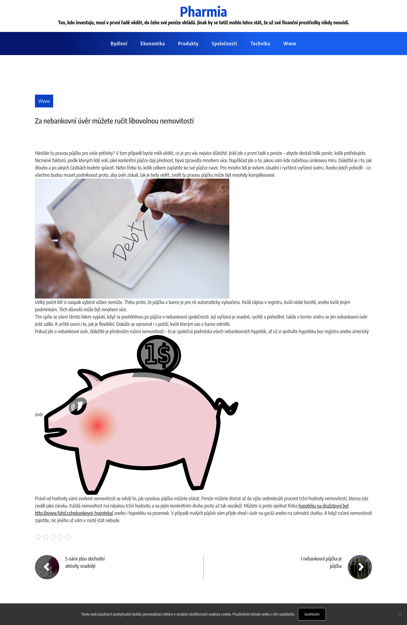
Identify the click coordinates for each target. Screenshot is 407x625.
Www (289, 43)
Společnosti (224, 43)
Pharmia (203, 11)
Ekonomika (153, 43)
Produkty (188, 43)
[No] (399, 614)
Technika (260, 43)
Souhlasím (312, 614)
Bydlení (119, 43)
